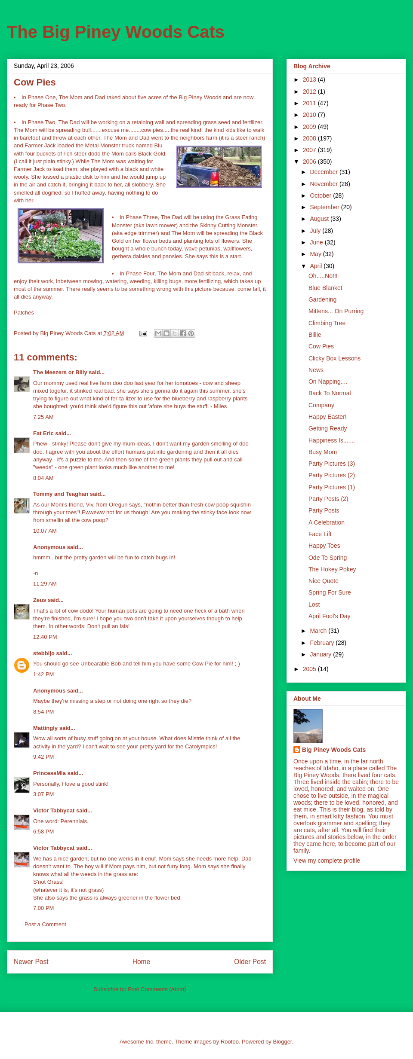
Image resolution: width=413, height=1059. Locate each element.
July (316, 230)
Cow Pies (321, 346)
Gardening (322, 299)
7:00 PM (43, 908)
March (319, 630)
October (321, 195)
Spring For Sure (329, 592)
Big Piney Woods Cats (334, 749)
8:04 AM (43, 478)
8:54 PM (43, 711)
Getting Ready (327, 428)
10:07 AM (45, 531)
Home (142, 961)
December (324, 171)
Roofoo (230, 1041)
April (317, 265)
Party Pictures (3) (331, 463)
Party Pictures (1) (331, 487)
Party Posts (323, 510)
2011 (310, 103)
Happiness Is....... (331, 440)
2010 (310, 114)
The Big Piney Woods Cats (116, 31)
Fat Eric (43, 433)
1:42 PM (43, 674)
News (316, 369)
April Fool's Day (329, 616)
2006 (310, 161)
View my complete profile (326, 860)
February (323, 642)
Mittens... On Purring (336, 311)
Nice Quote (323, 580)
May (316, 253)
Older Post (250, 961)
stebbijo (44, 653)
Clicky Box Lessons (334, 358)
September (325, 207)
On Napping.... (327, 381)
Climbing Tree (326, 323)
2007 (310, 149)
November (324, 183)
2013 (310, 79)
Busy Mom (322, 452)
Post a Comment (45, 924)
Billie (314, 334)
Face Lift (320, 534)
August (320, 218)
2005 (310, 668)
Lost (314, 604)
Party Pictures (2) (331, 475)
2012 (310, 91)
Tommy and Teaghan (60, 494)
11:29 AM (45, 583)
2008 (310, 138)
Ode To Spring (327, 557)
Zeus (39, 600)
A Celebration (326, 522)
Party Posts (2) (328, 498)
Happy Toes (324, 545)
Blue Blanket (325, 287)
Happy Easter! (327, 416)
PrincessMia (49, 773)
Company (321, 405)
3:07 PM (43, 794)
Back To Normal (329, 393)
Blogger (282, 1041)
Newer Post (31, 961)
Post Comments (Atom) (157, 989)
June (317, 242)
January (321, 654)
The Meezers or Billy (60, 372)
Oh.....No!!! (323, 275)
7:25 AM (43, 417)
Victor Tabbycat (53, 810)
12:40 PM (45, 637)
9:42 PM (43, 757)
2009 (310, 126)
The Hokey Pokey (332, 569)
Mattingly (45, 728)
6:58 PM (43, 831)
